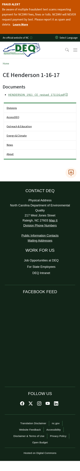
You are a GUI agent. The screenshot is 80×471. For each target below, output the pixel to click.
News (10, 145)
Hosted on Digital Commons (40, 453)
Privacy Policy (58, 436)
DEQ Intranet (41, 273)
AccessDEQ (13, 117)
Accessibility (53, 429)
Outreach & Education (19, 126)
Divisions (12, 108)
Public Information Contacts (40, 235)
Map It (53, 220)
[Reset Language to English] (56, 37)
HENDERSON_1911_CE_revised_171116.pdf (38, 95)
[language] (69, 37)
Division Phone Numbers (40, 225)
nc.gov (56, 423)
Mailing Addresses (40, 240)
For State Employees (41, 266)
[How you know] (30, 37)
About (10, 154)
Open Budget (40, 442)
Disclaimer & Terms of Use (29, 436)
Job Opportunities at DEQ (41, 260)
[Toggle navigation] (75, 50)
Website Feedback (30, 429)
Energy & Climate (17, 136)
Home (6, 63)
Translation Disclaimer (33, 423)
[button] (65, 50)
